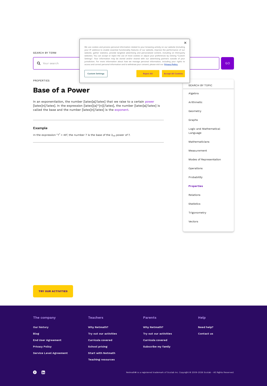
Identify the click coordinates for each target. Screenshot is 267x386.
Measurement (198, 150)
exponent (121, 109)
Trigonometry (197, 212)
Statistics (194, 203)
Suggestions (205, 16)
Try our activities (53, 291)
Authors (183, 16)
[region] (134, 61)
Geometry (195, 111)
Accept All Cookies (173, 73)
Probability (195, 177)
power (149, 101)
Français (227, 16)
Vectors (193, 221)
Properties (196, 186)
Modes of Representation (205, 159)
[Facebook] (36, 372)
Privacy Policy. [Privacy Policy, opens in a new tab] (171, 64)
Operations (196, 168)
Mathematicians (199, 141)
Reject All (148, 73)
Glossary (165, 16)
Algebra (194, 93)
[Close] (185, 43)
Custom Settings (96, 73)
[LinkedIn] (43, 372)
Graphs (193, 120)
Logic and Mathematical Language (204, 130)
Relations (194, 194)
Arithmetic (195, 102)
